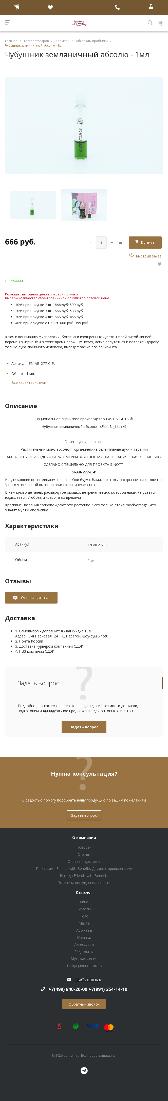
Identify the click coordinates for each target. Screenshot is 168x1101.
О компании (84, 837)
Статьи (84, 854)
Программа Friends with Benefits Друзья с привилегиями (84, 868)
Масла (84, 923)
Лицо (84, 901)
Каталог (84, 892)
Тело (84, 916)
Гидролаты (84, 951)
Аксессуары (84, 944)
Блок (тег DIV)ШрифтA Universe (78, 23)
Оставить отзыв (34, 597)
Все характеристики (28, 382)
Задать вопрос (84, 727)
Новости (84, 847)
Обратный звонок (84, 1004)
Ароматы (84, 930)
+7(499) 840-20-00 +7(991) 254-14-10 (87, 989)
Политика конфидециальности (84, 882)
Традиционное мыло (84, 965)
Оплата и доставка (84, 861)
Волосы (84, 909)
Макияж (84, 937)
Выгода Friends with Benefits (84, 875)
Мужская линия (84, 958)
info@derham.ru (88, 979)
